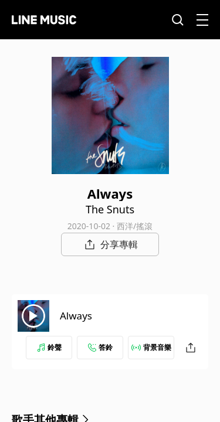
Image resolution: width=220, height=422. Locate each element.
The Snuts (110, 209)
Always (76, 315)
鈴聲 (49, 347)
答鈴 (100, 347)
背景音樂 (151, 347)
